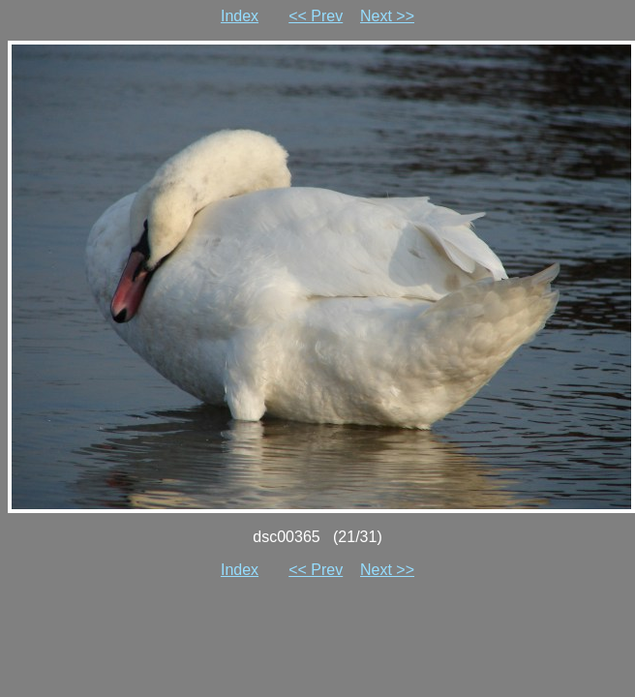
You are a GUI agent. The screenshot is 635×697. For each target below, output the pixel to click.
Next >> (387, 16)
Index (239, 16)
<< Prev (315, 16)
